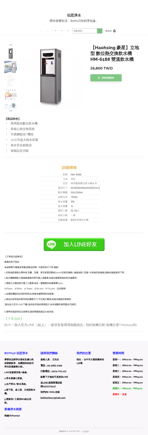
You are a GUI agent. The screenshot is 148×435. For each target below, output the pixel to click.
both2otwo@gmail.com (53, 397)
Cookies (85, 431)
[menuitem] (25, 31)
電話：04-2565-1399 (51, 365)
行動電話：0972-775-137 (53, 371)
